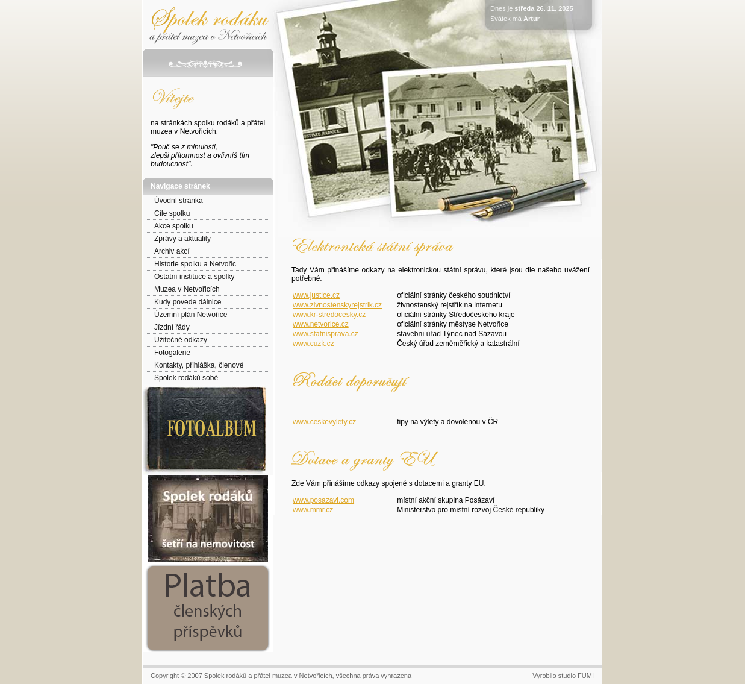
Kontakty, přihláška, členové (199, 365)
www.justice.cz (316, 295)
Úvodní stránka (178, 200)
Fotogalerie (172, 352)
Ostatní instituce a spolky (194, 276)
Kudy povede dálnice (187, 302)
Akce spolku (173, 226)
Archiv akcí (172, 251)
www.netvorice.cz (321, 324)
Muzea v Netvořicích (187, 289)
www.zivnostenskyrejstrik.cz (337, 305)
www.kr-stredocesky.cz (329, 314)
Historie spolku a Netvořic (195, 264)
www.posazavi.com (323, 500)
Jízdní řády (172, 327)
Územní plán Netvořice (190, 314)
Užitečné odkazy (180, 340)
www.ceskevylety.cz (324, 422)
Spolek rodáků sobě (186, 378)
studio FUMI (576, 675)
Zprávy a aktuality (182, 238)
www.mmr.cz (313, 510)
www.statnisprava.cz (325, 334)
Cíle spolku (172, 213)
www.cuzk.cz (313, 343)
